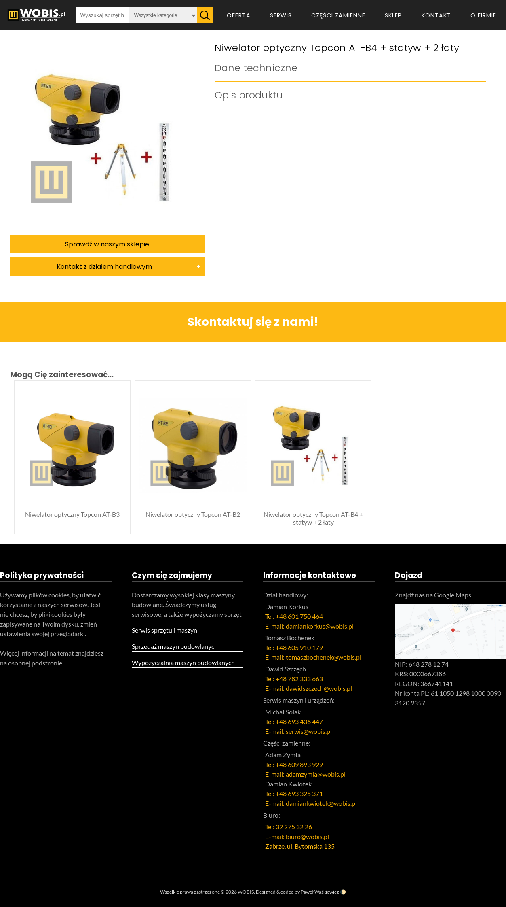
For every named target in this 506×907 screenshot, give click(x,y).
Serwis (281, 15)
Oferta (239, 15)
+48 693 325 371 (299, 793)
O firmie (483, 15)
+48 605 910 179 (299, 647)
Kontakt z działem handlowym (104, 266)
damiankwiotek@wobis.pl (321, 803)
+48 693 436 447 (299, 721)
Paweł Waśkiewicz (320, 892)
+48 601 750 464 (299, 616)
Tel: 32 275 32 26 (288, 827)
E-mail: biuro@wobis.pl (297, 836)
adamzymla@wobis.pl (316, 774)
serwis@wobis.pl (309, 731)
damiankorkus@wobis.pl (320, 626)
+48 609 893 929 (299, 764)
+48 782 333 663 (299, 678)
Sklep (393, 15)
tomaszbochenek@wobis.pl (323, 657)
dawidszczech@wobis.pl (319, 688)
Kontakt (436, 15)
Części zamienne (338, 15)
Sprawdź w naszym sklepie (107, 244)
